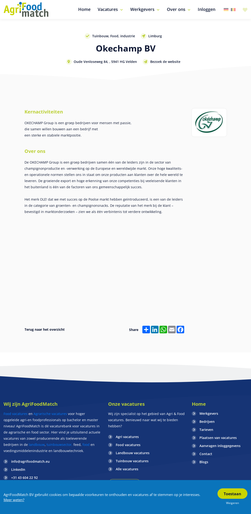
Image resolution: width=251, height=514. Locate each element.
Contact (205, 454)
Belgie (233, 9)
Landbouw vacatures (133, 453)
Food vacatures (16, 413)
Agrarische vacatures (51, 413)
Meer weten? (14, 499)
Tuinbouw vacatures (132, 461)
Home (199, 404)
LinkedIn (18, 469)
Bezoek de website (165, 61)
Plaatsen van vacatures (218, 437)
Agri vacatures (127, 436)
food (86, 444)
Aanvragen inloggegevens (220, 445)
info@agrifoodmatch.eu (30, 461)
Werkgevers (208, 413)
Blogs (203, 462)
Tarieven (206, 429)
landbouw (37, 444)
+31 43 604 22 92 (24, 477)
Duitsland (226, 9)
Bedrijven (207, 421)
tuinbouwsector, (59, 444)
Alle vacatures (127, 469)
